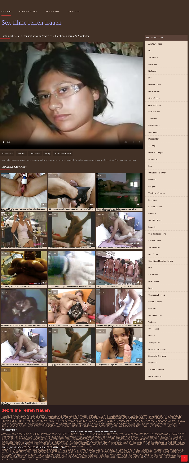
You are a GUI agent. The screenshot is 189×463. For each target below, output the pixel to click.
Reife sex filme (130, 454)
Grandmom (153, 159)
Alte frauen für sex (78, 453)
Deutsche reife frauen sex (38, 443)
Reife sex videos (166, 454)
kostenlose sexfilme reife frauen (43, 423)
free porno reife (71, 417)
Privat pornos (7, 433)
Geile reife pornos (84, 457)
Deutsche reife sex (94, 454)
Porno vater (132, 438)
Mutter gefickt (117, 444)
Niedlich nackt (154, 84)
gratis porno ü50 (138, 417)
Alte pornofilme (110, 436)
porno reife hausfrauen (70, 425)
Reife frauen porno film (128, 457)
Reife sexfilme (22, 436)
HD (149, 51)
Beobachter (153, 139)
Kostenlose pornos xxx (80, 435)
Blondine (152, 179)
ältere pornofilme (41, 415)
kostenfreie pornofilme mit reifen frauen (148, 418)
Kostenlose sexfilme (89, 433)
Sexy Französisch (156, 369)
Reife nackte (111, 440)
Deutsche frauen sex (61, 441)
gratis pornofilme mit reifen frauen (18, 418)
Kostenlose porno (54, 436)
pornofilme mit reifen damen (125, 427)
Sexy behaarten (155, 302)
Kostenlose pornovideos (104, 435)
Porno (138, 435)
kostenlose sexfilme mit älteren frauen (154, 422)
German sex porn (105, 449)
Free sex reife (24, 459)
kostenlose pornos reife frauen (54, 422)
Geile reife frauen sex (33, 454)
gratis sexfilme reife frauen (114, 418)
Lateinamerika (35, 154)
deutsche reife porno (137, 415)
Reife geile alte (8, 459)
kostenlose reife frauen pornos (86, 422)
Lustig (47, 154)
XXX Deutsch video (87, 449)
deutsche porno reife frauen (82, 415)
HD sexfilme (179, 436)
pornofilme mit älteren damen (40, 427)
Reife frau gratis (122, 453)
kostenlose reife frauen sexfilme (118, 422)
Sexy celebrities (155, 315)
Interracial (152, 200)
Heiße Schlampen (155, 152)
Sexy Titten (153, 254)
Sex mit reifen (146, 433)
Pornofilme (6, 449)
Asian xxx (152, 64)
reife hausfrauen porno (63, 154)
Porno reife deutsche (104, 441)
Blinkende (152, 308)
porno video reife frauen (106, 425)
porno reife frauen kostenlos (42, 425)
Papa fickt (159, 433)
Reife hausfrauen (125, 435)
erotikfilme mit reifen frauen (15, 417)
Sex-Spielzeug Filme (157, 234)
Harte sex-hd (154, 91)
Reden (151, 288)
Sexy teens (153, 57)
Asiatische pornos (173, 456)
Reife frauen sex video (59, 438)
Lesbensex (164, 438)
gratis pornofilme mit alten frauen (165, 417)
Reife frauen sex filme (172, 441)
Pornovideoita (25, 438)
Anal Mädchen (154, 105)
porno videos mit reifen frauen (134, 425)
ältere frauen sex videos (112, 433)
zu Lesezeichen (73, 11)
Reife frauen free (92, 451)
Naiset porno (41, 438)
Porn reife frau (109, 451)
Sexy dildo (153, 363)
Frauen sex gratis (46, 456)
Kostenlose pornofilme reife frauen (31, 440)
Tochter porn (70, 449)
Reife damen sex (94, 436)
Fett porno (152, 186)
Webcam (152, 322)
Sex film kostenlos (21, 435)
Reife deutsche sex (144, 451)
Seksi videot (15, 446)
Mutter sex (66, 444)
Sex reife (120, 441)
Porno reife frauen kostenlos (110, 438)
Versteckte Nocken (156, 193)
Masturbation (154, 125)
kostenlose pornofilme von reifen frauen (163, 420)
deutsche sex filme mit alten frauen (165, 415)
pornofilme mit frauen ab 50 (69, 427)
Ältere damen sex (95, 440)
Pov (150, 268)
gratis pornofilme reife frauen (51, 418)
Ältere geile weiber (22, 453)
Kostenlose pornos (31, 446)
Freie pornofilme (9, 438)
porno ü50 (87, 425)
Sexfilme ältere (63, 456)
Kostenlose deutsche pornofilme (159, 444)
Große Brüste (154, 98)
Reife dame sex (159, 453)
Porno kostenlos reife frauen (36, 441)
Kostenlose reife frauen (12, 443)
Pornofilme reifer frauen (13, 457)
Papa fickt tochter (149, 438)
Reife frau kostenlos (44, 433)
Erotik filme (120, 449)
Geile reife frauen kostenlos (132, 440)
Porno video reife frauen (100, 453)
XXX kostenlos (139, 443)
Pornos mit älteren (142, 453)
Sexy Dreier (153, 274)
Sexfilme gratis (155, 440)
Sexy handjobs (154, 220)
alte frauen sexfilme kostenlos (15, 415)
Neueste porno (52, 11)
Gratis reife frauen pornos (165, 449)
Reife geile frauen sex (109, 456)
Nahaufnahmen (155, 376)
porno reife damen (18, 425)
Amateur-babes (155, 44)
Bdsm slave (153, 281)
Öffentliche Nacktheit (157, 173)
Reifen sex (18, 449)
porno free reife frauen (128, 423)
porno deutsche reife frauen (101, 423)
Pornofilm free (134, 444)
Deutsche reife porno (42, 435)
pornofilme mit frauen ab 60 (97, 427)
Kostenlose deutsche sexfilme (157, 435)
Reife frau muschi (113, 454)
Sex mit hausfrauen (34, 449)
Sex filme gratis (100, 444)
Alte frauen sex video (60, 440)
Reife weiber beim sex (174, 457)
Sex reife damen (126, 451)
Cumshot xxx (154, 112)
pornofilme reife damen (152, 427)
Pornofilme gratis (128, 436)
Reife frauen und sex (72, 451)
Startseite (6, 11)
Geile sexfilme (60, 435)
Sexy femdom (154, 247)
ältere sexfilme (59, 415)
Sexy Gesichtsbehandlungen (160, 261)
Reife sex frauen (171, 440)
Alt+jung (151, 146)
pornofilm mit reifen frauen (164, 425)
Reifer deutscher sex (42, 459)
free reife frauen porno (117, 417)
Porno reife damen (177, 443)
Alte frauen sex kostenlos (85, 456)
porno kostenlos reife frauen (155, 423)
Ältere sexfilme (162, 451)
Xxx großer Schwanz (157, 356)
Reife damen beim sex (83, 441)
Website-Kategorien (28, 11)
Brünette (152, 213)
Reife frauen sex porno (38, 457)
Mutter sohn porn (82, 444)
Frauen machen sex (153, 456)
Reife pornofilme (50, 446)
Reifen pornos (174, 453)
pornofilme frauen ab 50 (12, 427)
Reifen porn (6, 440)
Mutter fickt (96, 443)
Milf (149, 78)
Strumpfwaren (154, 342)
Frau (150, 166)
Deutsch (151, 227)
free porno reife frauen (93, 417)
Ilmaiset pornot (33, 444)
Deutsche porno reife (105, 457)
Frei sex (167, 436)
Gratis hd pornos (51, 444)
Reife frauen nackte (26, 456)
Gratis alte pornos (147, 454)
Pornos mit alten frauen (83, 438)
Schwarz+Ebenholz (156, 295)
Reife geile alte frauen (73, 454)
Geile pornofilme (24, 433)
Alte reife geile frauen (66, 433)
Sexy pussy (153, 132)
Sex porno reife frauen (151, 457)
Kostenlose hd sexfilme (13, 444)
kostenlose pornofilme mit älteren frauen (46, 420)
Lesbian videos (155, 207)
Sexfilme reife (78, 440)
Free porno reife (59, 453)
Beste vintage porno (157, 349)
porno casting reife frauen (73, 423)
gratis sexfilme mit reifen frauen (83, 418)
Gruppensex (153, 329)
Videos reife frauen (22, 451)
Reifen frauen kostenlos (71, 446)
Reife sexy (152, 71)
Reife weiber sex (92, 446)
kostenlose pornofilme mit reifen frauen (87, 420)
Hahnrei (151, 336)
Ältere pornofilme (79, 443)
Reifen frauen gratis (10, 454)
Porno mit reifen (52, 454)
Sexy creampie (154, 241)
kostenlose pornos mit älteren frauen (19, 422)
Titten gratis (132, 433)
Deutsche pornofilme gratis (117, 443)
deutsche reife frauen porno (111, 415)
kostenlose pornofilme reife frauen (125, 420)
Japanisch (152, 118)
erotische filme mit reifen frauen (46, 417)
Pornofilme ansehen (157, 443)
